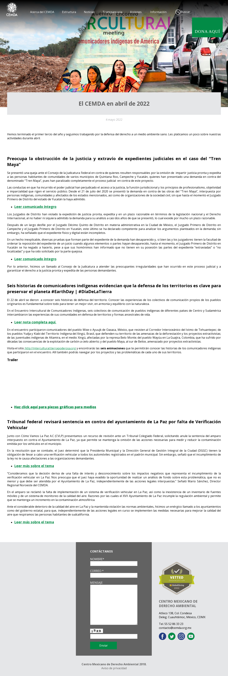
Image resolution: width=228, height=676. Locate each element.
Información (158, 12)
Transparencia (112, 12)
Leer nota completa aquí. (35, 322)
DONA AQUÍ (207, 31)
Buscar (185, 12)
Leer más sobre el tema (34, 466)
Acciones (136, 12)
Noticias (89, 12)
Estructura (69, 12)
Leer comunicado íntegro (35, 206)
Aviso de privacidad (114, 668)
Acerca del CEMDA (42, 12)
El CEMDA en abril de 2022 (114, 103)
